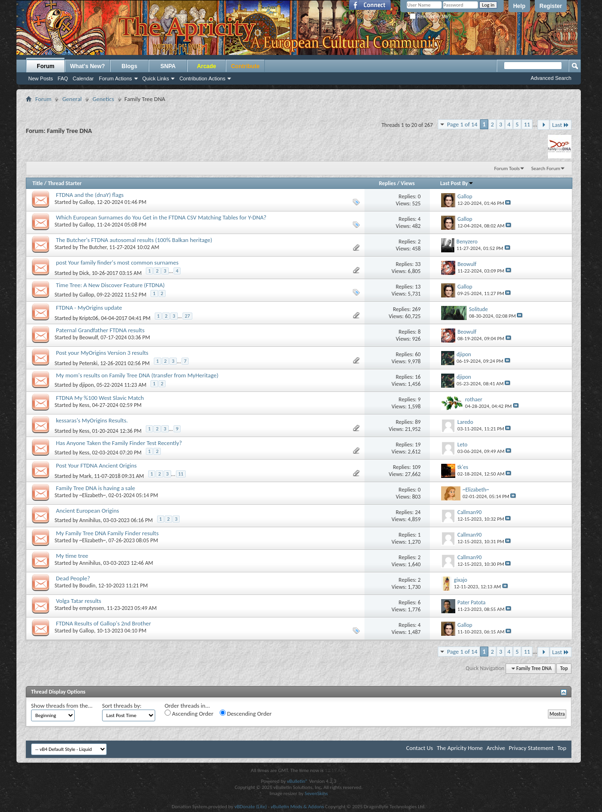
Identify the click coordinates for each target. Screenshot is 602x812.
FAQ (63, 78)
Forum (45, 66)
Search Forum (546, 168)
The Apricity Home (460, 747)
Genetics (103, 98)
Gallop (86, 202)
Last (560, 124)
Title (37, 183)
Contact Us (419, 747)
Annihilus (90, 520)
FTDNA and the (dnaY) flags (90, 194)
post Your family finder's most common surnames (117, 262)
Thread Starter (65, 183)
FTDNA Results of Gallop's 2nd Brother (103, 623)
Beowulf (88, 337)
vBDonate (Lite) (250, 807)
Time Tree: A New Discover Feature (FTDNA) (110, 285)
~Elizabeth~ (92, 495)
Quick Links (156, 78)
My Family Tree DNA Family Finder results (107, 533)
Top (564, 668)
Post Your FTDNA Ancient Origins (96, 465)
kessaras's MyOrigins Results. (92, 420)
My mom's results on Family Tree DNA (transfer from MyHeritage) (137, 375)
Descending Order (246, 713)
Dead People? (73, 578)
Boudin (87, 585)
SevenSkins (316, 793)
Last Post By (457, 183)
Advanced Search (551, 78)
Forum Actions (115, 78)
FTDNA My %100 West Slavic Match (100, 397)
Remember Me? (430, 16)
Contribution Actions (202, 78)
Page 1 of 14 (462, 124)
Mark (85, 476)
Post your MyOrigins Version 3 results (102, 352)
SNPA (167, 66)
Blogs (129, 66)
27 (187, 316)
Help (519, 6)
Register (550, 6)
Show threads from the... (62, 705)
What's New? (87, 66)
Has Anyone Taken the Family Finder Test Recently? (119, 442)
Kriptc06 (88, 318)
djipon (86, 385)
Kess (84, 405)
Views (408, 183)
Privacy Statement (531, 747)
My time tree (72, 555)
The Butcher (93, 247)
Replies (387, 183)
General (71, 98)
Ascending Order (189, 713)
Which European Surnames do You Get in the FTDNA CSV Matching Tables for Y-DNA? (161, 217)
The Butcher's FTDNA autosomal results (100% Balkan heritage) (134, 239)
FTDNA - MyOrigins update (89, 307)
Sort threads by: (122, 705)
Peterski (88, 363)
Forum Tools (507, 168)
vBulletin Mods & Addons (297, 807)
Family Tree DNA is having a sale (95, 488)
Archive (495, 747)
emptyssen (91, 608)
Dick (84, 273)
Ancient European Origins (87, 510)
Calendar (83, 78)
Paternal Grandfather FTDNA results (100, 330)
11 (527, 124)
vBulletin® (297, 781)
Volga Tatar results (78, 600)
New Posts (40, 78)
